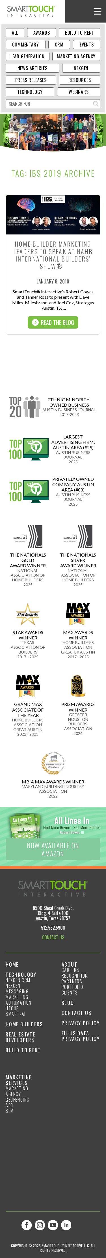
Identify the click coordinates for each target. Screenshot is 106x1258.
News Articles (32, 68)
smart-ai (16, 1014)
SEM (10, 1111)
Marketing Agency (76, 56)
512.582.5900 (53, 927)
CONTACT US (53, 937)
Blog (68, 1002)
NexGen (81, 68)
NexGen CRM (18, 980)
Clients (70, 992)
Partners (72, 981)
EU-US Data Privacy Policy (81, 1035)
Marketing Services (19, 1079)
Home (12, 964)
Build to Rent (79, 32)
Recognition (75, 975)
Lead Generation (27, 56)
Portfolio (72, 987)
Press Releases (31, 80)
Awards (41, 32)
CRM (59, 44)
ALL (15, 32)
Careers (70, 970)
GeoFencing (18, 1099)
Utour (12, 1008)
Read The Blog (53, 322)
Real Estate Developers (20, 1037)
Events (87, 44)
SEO (9, 1105)
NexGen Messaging (17, 988)
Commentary (25, 44)
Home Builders (24, 1024)
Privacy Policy (81, 1023)
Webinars (78, 91)
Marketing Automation (19, 1000)
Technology (29, 91)
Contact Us (77, 1012)
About (69, 964)
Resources (79, 80)
